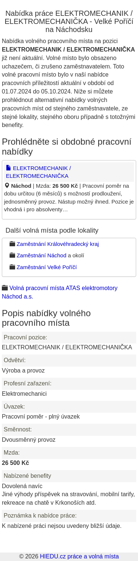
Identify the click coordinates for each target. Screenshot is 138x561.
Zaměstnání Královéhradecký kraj (58, 244)
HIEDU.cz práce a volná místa (79, 556)
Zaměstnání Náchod (41, 255)
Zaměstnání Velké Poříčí (47, 267)
